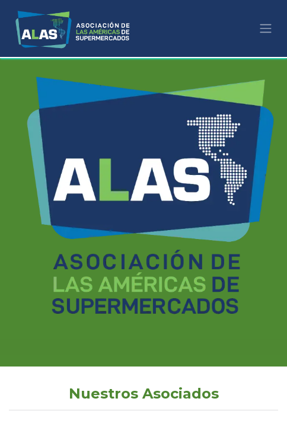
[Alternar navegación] (265, 29)
